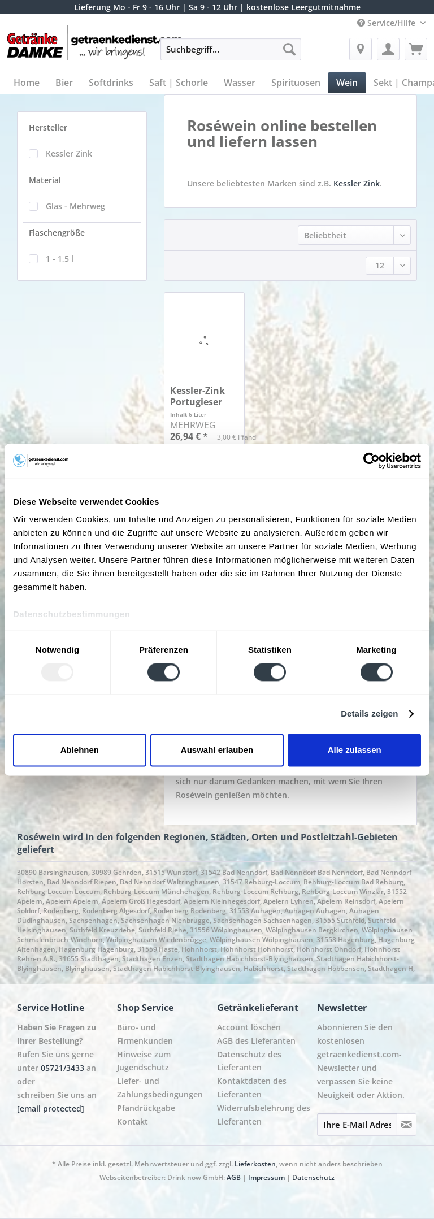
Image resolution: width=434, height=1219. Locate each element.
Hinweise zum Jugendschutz (144, 1061)
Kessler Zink (69, 153)
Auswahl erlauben (217, 749)
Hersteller (48, 127)
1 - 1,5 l (59, 258)
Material (45, 180)
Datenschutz (313, 1177)
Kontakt (132, 1121)
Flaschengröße (57, 232)
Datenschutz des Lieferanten (249, 1061)
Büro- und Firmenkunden (145, 1034)
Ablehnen (79, 749)
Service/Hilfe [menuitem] (387, 23)
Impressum (266, 1177)
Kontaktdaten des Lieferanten (252, 1087)
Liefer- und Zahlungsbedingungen (160, 1087)
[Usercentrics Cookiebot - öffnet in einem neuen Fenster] (371, 460)
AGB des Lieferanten (256, 1040)
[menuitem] (231, 54)
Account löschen (249, 1027)
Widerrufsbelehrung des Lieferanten (263, 1115)
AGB (234, 1177)
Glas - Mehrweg (75, 206)
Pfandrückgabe (146, 1108)
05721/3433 (62, 1067)
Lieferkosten (255, 1164)
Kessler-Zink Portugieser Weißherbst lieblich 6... (197, 396)
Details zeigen (369, 714)
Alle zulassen (354, 749)
